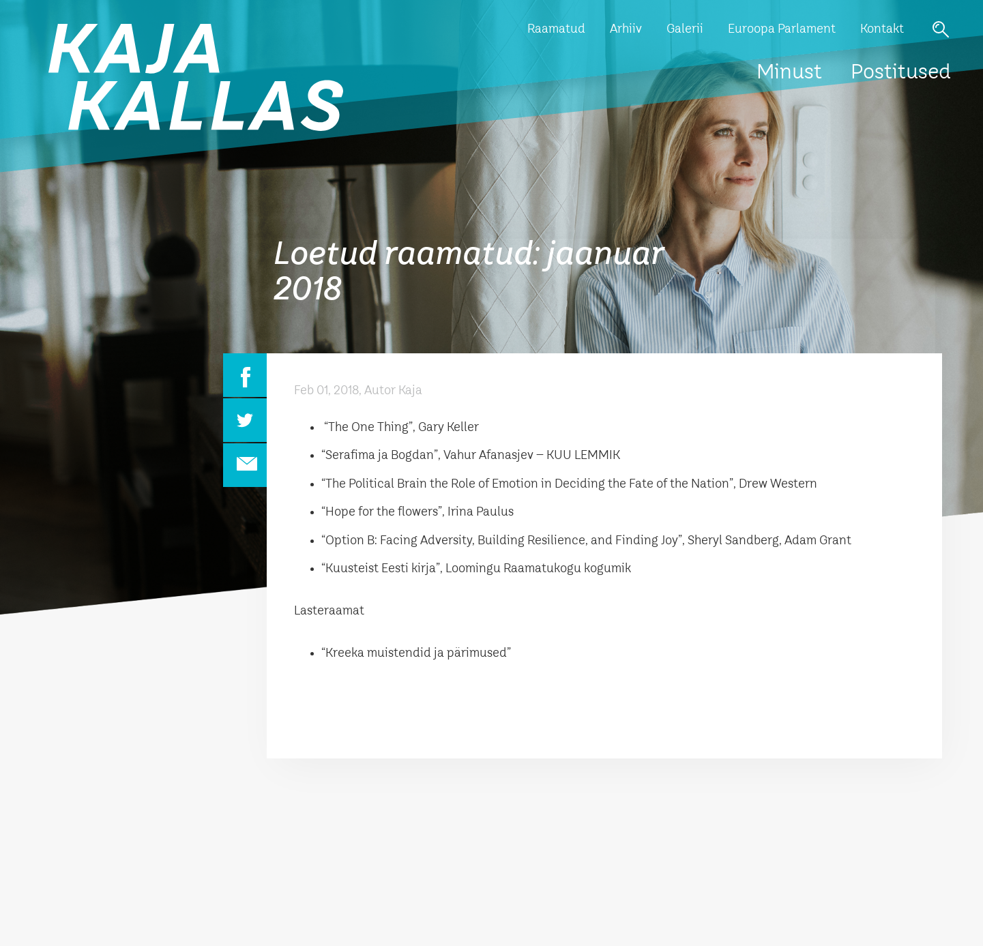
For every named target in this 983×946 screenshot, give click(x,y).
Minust (789, 73)
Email (245, 465)
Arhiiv (626, 29)
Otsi (941, 29)
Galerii (684, 29)
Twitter (245, 420)
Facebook (245, 375)
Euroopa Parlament (782, 29)
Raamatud (556, 29)
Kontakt (882, 29)
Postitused (901, 73)
